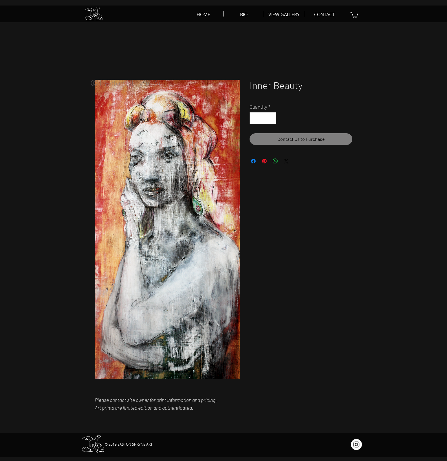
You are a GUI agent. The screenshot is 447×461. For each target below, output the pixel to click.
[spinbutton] (263, 118)
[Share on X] (286, 161)
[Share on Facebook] (253, 161)
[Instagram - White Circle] (356, 444)
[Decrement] (254, 118)
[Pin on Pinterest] (264, 161)
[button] (354, 14)
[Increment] (271, 118)
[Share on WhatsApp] (275, 161)
